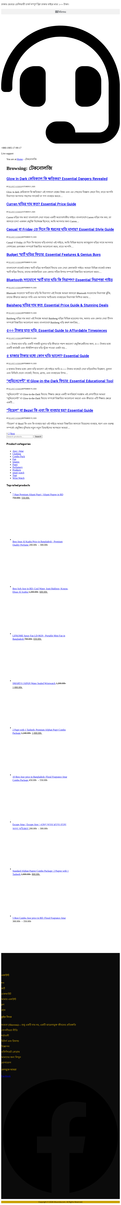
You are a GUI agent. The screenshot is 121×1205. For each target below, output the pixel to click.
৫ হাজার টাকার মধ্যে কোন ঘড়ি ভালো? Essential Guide (47, 356)
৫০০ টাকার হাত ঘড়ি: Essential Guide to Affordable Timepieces (56, 330)
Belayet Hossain (15, 186)
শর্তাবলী (5, 1035)
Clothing (17, 454)
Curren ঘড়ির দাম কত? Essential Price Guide (41, 204)
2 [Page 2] (8, 433)
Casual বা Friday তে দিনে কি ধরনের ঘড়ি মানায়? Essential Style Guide (60, 229)
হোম (3, 1010)
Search (38, 436)
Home (20, 159)
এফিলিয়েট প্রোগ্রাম (10, 1052)
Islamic (16, 462)
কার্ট (3, 988)
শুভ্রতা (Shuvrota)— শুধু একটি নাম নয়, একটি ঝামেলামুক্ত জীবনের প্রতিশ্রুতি (38, 1025)
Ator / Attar (18, 451)
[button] (60, 11)
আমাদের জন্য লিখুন (11, 1057)
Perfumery (18, 467)
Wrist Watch (18, 478)
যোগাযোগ (6, 1062)
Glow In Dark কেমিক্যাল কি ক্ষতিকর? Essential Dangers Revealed (56, 179)
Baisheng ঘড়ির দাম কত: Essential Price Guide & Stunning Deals (57, 305)
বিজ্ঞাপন (5, 1046)
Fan (14, 459)
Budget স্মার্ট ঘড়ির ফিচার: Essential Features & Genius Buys (53, 254)
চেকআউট (6, 994)
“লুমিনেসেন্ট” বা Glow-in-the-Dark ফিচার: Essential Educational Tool (59, 381)
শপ (2, 983)
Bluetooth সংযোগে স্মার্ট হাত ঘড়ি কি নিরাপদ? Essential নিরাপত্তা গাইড (59, 280)
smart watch (18, 472)
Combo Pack (19, 456)
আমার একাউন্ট (8, 999)
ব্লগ (2, 1004)
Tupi (15, 475)
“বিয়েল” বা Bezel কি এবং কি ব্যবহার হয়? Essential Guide (49, 410)
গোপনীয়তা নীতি (9, 1030)
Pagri (15, 464)
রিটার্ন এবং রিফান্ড (10, 1041)
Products (17, 470)
